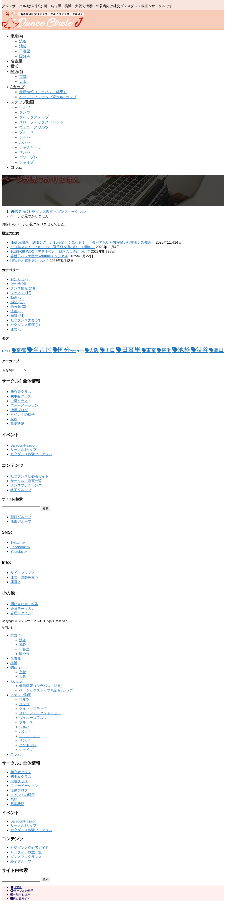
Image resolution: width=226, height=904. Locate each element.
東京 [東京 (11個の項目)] (151, 350)
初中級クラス (20, 396)
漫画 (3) (16, 311)
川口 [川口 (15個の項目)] (110, 350)
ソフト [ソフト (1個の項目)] (7, 351)
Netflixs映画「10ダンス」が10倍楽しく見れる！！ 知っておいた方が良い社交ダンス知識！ (82, 242)
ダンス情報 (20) (22, 288)
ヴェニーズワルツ (34, 127)
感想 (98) (17, 302)
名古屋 (15, 658)
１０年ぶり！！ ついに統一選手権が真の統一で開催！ (52, 247)
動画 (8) (16, 297)
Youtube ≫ (19, 551)
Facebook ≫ (20, 547)
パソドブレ (28, 157)
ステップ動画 (20, 695)
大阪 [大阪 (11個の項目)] (94, 350)
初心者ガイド (20, 898)
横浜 (13, 663)
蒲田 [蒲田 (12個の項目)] (219, 350)
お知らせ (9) (20, 279)
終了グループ (20, 490)
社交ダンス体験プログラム (31, 454)
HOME (16, 887)
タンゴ (24, 112)
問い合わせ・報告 (24, 604)
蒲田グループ (20, 521)
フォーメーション (24, 405)
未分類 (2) (18, 306)
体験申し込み (20, 894)
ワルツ (24, 107)
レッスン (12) (21, 293)
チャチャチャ (30, 147)
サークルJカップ (23, 449)
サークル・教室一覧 (26, 481)
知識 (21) (17, 315)
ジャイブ (26, 162)
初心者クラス (20, 392)
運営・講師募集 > (24, 577)
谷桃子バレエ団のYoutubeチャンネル (39, 256)
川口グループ (20, 517)
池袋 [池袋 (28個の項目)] (184, 349)
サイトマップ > (22, 573)
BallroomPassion (23, 445)
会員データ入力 (22, 608)
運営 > (15, 582)
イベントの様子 (22, 414)
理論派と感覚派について (29, 261)
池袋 (23, 46)
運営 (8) (16, 329)
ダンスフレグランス (26, 485)
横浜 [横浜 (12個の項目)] (166, 350)
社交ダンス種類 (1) (25, 325)
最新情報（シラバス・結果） (43, 92)
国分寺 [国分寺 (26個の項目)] (67, 349)
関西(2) (16, 667)
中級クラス (19, 401)
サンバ (24, 152)
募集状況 (17, 423)
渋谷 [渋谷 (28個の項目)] (202, 349)
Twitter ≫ (17, 542)
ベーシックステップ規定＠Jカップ (47, 97)
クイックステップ (34, 117)
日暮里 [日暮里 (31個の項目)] (131, 349)
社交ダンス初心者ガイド (29, 476)
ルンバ (24, 142)
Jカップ (16, 681)
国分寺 (24, 56)
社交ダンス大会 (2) (25, 320)
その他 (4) (18, 284)
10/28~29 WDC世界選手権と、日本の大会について (50, 251)
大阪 (23, 82)
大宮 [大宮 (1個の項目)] (81, 351)
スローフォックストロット (41, 122)
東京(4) (16, 635)
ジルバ (24, 137)
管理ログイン (20, 613)
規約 (13, 419)
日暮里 (24, 51)
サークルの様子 (21, 890)
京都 (23, 77)
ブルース (26, 132)
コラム (15, 754)
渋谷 (23, 41)
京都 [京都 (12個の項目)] (21, 350)
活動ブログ (19, 410)
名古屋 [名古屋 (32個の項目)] (42, 349)
